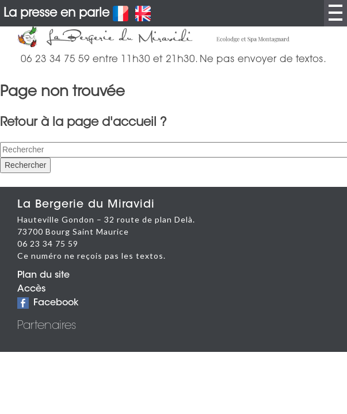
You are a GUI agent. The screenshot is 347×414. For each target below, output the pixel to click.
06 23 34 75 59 (47, 243)
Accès (31, 289)
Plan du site (43, 275)
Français (120, 13)
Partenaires (47, 326)
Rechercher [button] (25, 165)
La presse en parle (56, 13)
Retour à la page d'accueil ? (83, 123)
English (143, 13)
